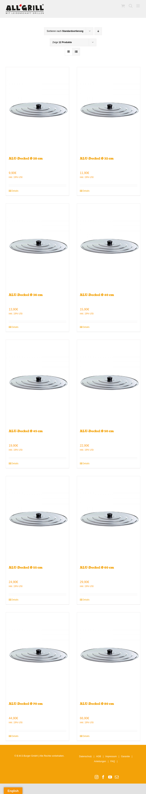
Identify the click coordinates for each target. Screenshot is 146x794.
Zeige (62, 42)
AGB (98, 756)
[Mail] (117, 777)
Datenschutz (85, 756)
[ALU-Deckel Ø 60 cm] (108, 519)
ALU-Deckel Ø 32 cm (97, 158)
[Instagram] (96, 777)
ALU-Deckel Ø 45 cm (26, 431)
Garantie (125, 756)
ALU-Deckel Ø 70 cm (26, 703)
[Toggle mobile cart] (123, 6)
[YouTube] (110, 777)
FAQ (112, 761)
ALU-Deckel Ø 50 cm (97, 431)
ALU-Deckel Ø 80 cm (97, 703)
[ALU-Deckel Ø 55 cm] (37, 519)
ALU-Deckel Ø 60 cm (97, 567)
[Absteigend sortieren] (98, 31)
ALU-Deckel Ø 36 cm (26, 295)
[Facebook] (103, 777)
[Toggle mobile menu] (138, 6)
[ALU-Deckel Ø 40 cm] (108, 246)
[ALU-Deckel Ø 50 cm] (108, 382)
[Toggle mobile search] (131, 6)
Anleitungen (100, 761)
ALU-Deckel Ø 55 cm (26, 567)
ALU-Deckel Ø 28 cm (26, 158)
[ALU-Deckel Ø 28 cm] (37, 110)
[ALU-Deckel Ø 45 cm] (37, 382)
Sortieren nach (65, 31)
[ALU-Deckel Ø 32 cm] (108, 110)
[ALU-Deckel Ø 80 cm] (108, 655)
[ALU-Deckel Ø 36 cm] (37, 246)
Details (14, 191)
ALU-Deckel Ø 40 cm (97, 295)
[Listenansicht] (76, 51)
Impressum (111, 756)
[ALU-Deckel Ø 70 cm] (37, 655)
